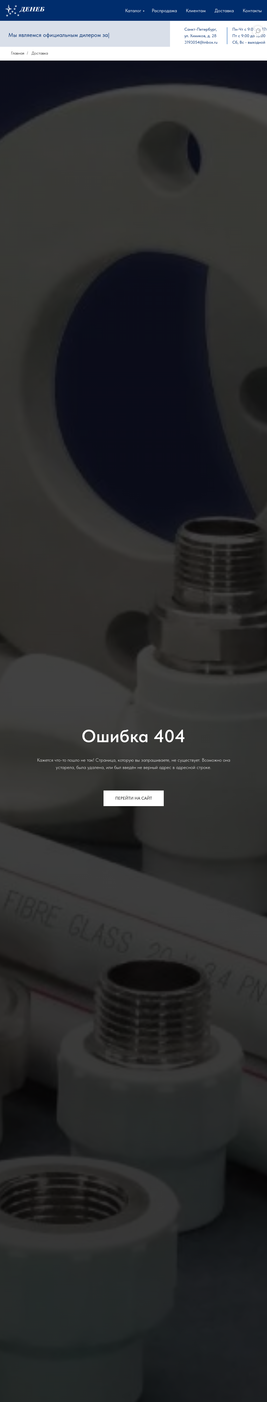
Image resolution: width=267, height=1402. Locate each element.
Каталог (133, 10)
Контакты (252, 10)
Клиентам (196, 10)
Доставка (224, 10)
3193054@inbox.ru (200, 42)
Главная (17, 53)
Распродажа (164, 10)
